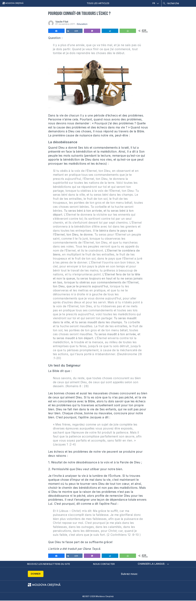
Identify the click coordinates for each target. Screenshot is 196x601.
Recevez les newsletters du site (49, 564)
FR (155, 3)
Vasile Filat (61, 21)
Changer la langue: (153, 564)
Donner (35, 574)
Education (82, 24)
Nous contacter (105, 564)
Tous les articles (98, 3)
